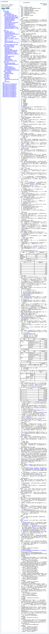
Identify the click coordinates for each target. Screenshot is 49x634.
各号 (29, 204)
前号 (43, 401)
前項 (22, 40)
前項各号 (23, 106)
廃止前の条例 (32, 557)
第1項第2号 (28, 415)
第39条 (26, 529)
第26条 (35, 469)
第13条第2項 (36, 467)
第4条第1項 (25, 522)
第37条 (27, 473)
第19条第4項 (42, 467)
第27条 (40, 472)
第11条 (31, 467)
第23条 (24, 530)
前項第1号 (38, 410)
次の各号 (30, 119)
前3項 (40, 418)
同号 (41, 403)
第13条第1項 (34, 525)
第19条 (29, 527)
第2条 (24, 45)
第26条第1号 (26, 296)
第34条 (39, 531)
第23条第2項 (27, 469)
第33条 (42, 469)
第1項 (23, 73)
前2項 (23, 109)
